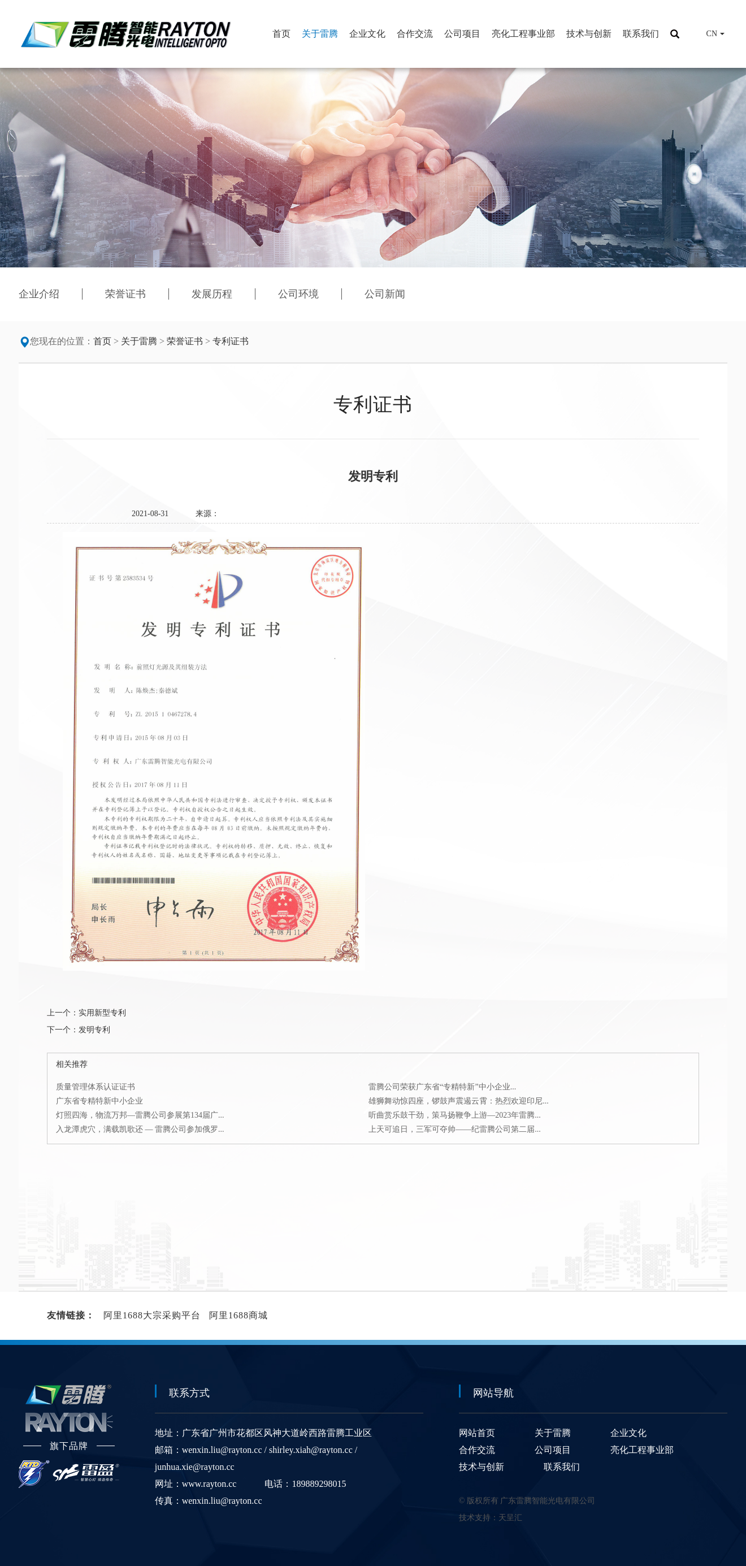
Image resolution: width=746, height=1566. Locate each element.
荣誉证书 (185, 341)
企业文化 (628, 1433)
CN (708, 34)
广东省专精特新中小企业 (99, 1101)
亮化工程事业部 (642, 1450)
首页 (102, 341)
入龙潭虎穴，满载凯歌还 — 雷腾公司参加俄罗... (140, 1129)
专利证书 (230, 341)
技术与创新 (481, 1467)
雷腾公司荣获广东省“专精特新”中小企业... (442, 1087)
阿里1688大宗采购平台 (152, 1315)
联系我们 (562, 1467)
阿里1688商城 (238, 1315)
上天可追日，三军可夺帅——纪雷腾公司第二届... (454, 1129)
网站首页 (477, 1433)
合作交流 (477, 1450)
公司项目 (553, 1450)
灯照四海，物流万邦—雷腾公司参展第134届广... (140, 1115)
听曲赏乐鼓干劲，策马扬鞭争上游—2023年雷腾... (454, 1115)
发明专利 (94, 1030)
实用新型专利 (102, 1013)
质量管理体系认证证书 (95, 1087)
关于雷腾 (139, 341)
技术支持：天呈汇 (490, 1517)
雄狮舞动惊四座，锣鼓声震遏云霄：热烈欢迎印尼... (458, 1101)
